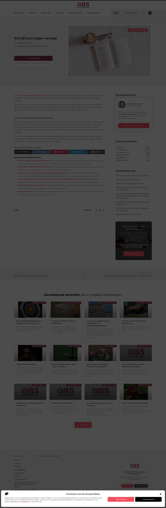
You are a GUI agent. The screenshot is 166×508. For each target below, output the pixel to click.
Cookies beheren (148, 499)
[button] (161, 494)
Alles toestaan (121, 499)
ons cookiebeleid (22, 501)
